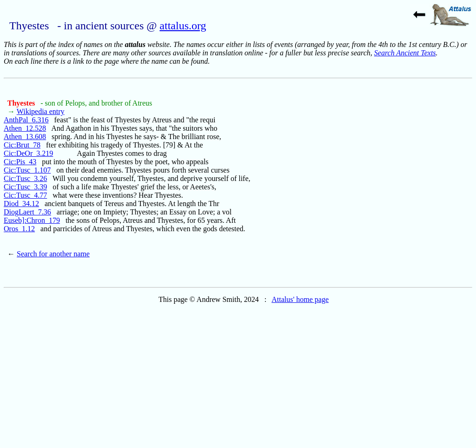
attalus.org (182, 26)
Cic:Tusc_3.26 (25, 178)
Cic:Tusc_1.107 (27, 170)
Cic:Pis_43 (20, 162)
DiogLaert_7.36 (27, 212)
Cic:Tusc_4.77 (25, 195)
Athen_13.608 (25, 136)
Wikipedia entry (41, 111)
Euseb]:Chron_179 (32, 220)
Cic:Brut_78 (22, 145)
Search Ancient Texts (405, 53)
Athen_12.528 (25, 128)
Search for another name (53, 254)
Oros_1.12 (19, 229)
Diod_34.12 (21, 203)
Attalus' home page (300, 299)
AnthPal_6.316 (26, 120)
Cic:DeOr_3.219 (28, 153)
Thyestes (22, 103)
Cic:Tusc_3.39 (25, 187)
